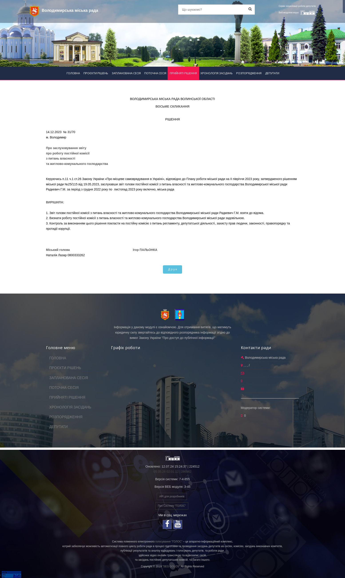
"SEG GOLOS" (171, 566)
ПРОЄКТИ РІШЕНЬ (95, 73)
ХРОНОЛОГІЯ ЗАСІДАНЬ (216, 73)
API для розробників (171, 496)
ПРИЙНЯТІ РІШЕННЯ (183, 73)
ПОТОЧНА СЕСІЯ (155, 73)
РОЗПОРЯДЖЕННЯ (249, 73)
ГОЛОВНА (73, 73)
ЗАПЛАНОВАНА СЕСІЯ (126, 73)
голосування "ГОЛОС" (168, 541)
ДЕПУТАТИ (272, 73)
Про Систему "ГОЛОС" (172, 505)
